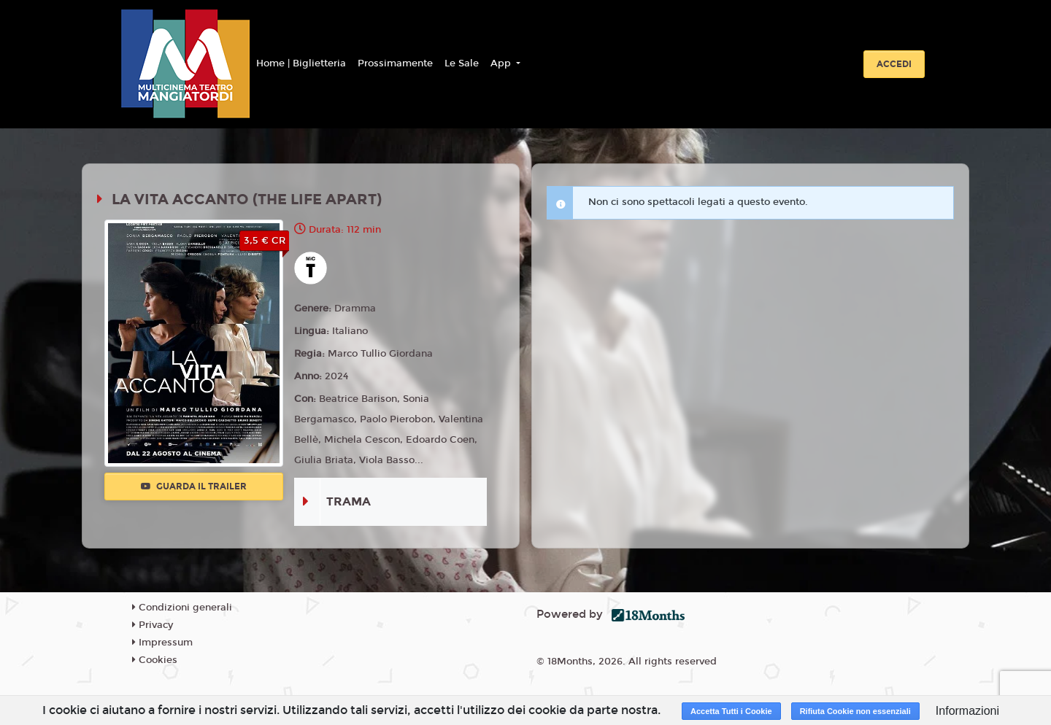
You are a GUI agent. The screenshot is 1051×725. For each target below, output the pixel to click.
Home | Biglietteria (301, 63)
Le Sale (461, 63)
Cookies (154, 660)
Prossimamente (395, 63)
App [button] (502, 63)
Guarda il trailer (194, 486)
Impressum (162, 642)
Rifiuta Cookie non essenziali (855, 711)
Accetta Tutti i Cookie (731, 711)
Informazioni (967, 711)
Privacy (152, 625)
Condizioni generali (182, 607)
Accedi (894, 64)
